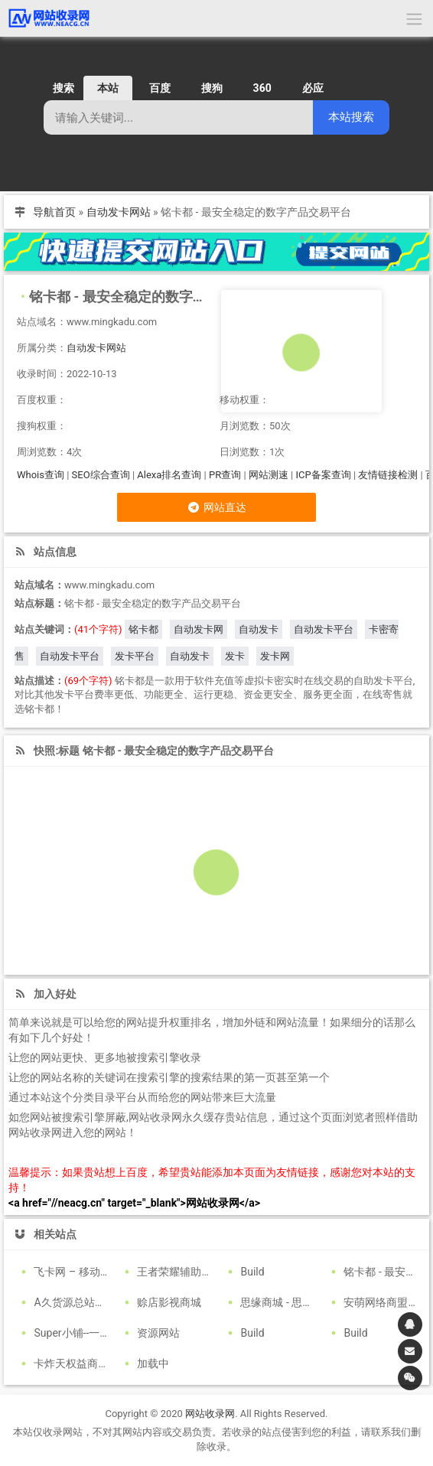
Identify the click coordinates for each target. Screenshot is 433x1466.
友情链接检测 (388, 475)
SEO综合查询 (101, 475)
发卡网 (275, 656)
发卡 (235, 656)
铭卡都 (143, 629)
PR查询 (225, 475)
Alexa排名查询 (169, 475)
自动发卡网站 (118, 212)
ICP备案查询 (322, 475)
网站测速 (268, 475)
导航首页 (54, 212)
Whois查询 (40, 475)
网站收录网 (210, 1413)
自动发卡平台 (323, 629)
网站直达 (216, 507)
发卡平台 (135, 656)
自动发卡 (258, 629)
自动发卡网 (198, 629)
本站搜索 (351, 116)
